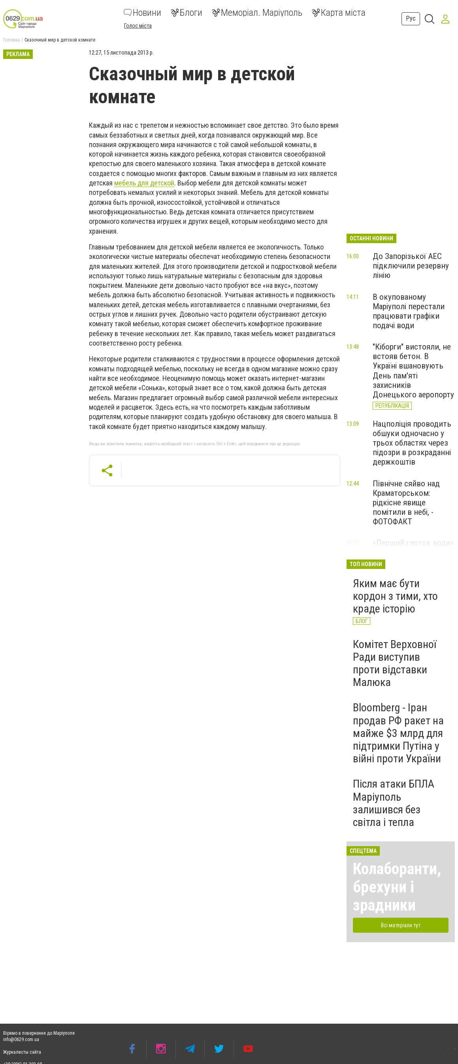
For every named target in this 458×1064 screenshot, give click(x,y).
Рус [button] (411, 18)
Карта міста (339, 13)
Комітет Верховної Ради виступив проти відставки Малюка (394, 663)
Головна (11, 40)
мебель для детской (144, 183)
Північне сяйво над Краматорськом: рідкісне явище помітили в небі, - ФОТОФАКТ (406, 503)
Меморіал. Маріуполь (257, 13)
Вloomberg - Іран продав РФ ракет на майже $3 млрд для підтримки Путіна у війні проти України (398, 733)
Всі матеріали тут (400, 925)
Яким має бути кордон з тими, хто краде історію (395, 596)
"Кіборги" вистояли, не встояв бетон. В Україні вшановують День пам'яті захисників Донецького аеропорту (413, 370)
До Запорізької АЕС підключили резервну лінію (411, 265)
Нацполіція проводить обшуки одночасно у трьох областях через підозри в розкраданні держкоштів (412, 443)
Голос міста (138, 26)
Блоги (186, 13)
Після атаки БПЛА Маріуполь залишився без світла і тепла (393, 803)
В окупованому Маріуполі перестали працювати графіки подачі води (409, 311)
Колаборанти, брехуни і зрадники (397, 887)
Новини (142, 13)
